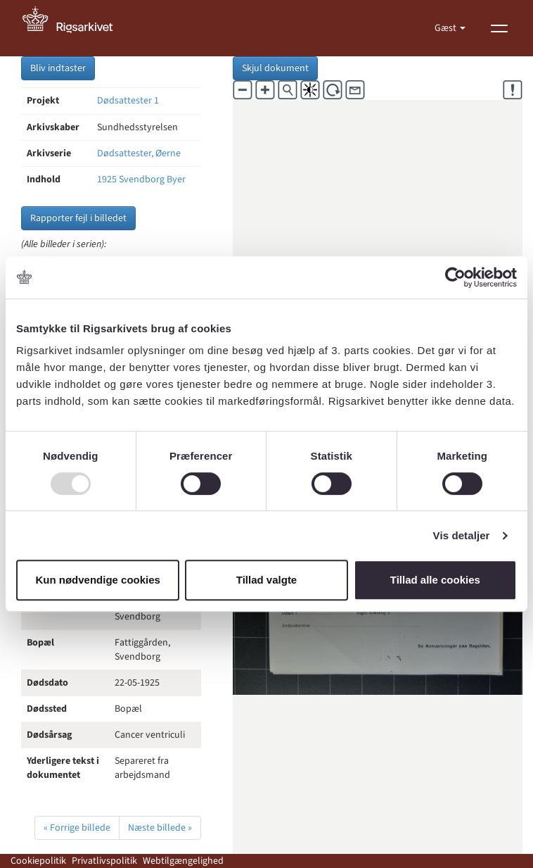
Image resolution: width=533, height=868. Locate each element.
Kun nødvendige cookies (97, 580)
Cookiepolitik (38, 861)
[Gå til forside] (75, 28)
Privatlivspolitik (104, 861)
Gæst (446, 28)
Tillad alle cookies (435, 580)
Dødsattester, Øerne (139, 153)
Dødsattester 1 (128, 101)
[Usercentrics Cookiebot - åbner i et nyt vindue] (455, 277)
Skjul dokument (275, 68)
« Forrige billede (77, 828)
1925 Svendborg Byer (141, 179)
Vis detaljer (461, 535)
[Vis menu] (499, 28)
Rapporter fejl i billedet (78, 218)
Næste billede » (160, 828)
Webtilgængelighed (183, 861)
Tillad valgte (266, 580)
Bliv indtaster (58, 68)
